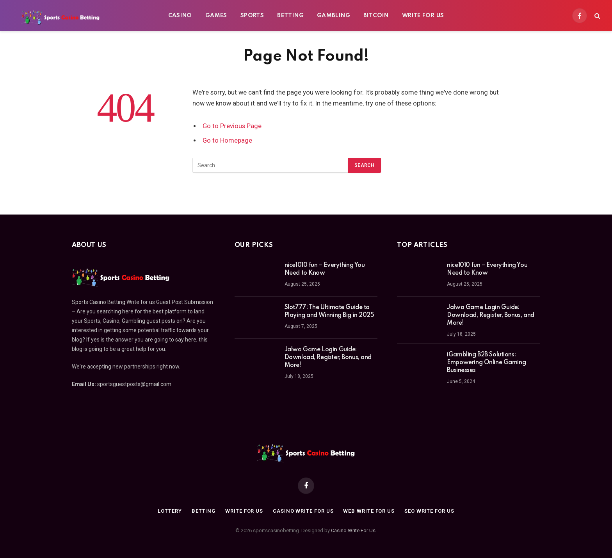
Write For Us (423, 15)
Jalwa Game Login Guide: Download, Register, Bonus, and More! (328, 357)
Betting (290, 15)
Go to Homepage (227, 140)
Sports (252, 15)
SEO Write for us (429, 511)
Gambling (333, 15)
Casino (180, 15)
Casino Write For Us (353, 530)
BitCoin (376, 15)
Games (216, 15)
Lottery (169, 511)
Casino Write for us (303, 511)
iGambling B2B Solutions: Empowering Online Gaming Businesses (486, 363)
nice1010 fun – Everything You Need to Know (325, 269)
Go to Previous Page (232, 126)
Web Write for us (369, 511)
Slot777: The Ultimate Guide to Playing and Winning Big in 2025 (329, 311)
